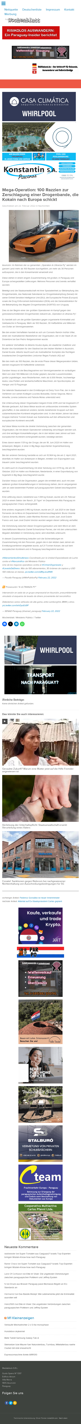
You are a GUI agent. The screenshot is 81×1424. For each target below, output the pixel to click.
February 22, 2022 (47, 577)
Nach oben (63, 1418)
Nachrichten (44, 206)
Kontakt (69, 9)
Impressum (53, 9)
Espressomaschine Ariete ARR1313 (20, 1354)
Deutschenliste (32, 9)
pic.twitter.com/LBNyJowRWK (39, 572)
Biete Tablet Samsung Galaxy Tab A (21, 1338)
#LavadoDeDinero (11, 568)
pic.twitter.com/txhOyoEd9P (15, 605)
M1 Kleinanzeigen (20, 1318)
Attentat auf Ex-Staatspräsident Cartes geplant (40, 901)
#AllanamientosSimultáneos (15, 558)
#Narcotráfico (17, 561)
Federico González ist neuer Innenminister (40, 898)
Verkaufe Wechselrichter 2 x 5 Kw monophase (26, 1325)
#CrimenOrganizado (51, 565)
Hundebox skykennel (14, 1331)
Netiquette (11, 9)
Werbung (10, 14)
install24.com (52, 1418)
